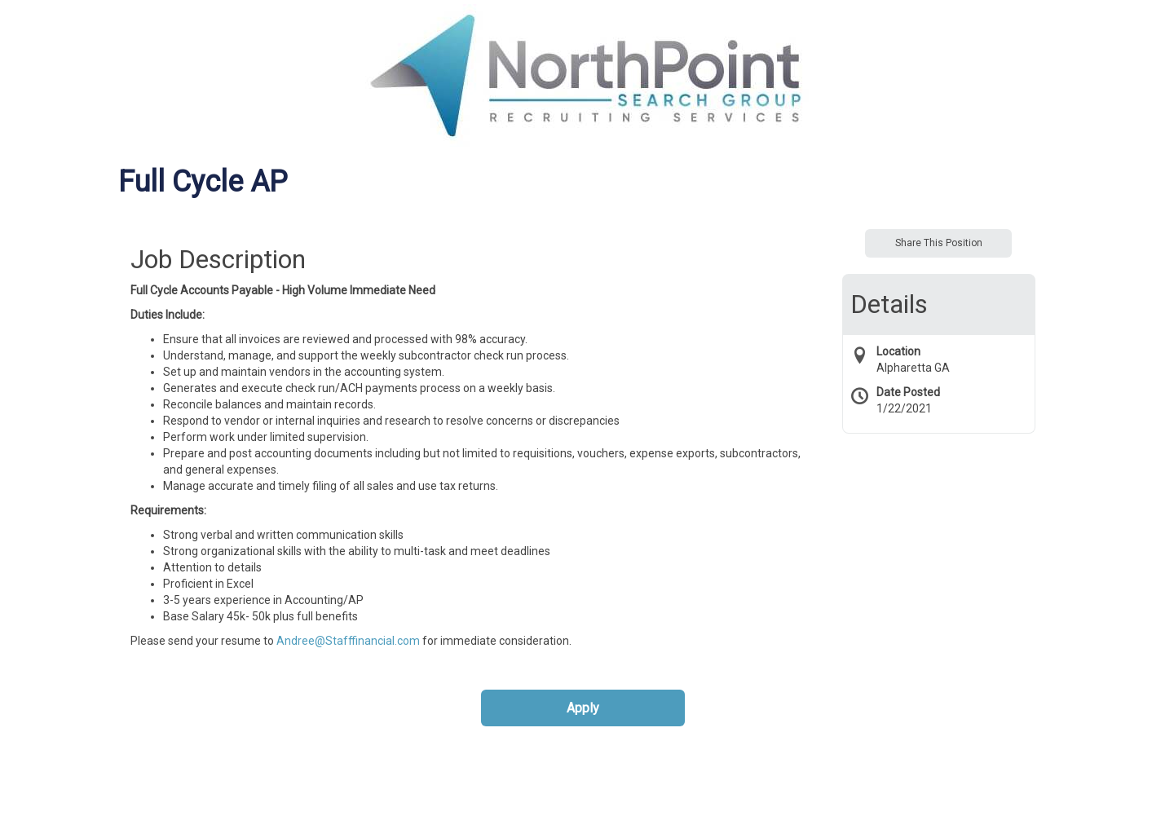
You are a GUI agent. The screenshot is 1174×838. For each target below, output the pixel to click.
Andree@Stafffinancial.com (348, 640)
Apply (583, 708)
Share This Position (938, 243)
